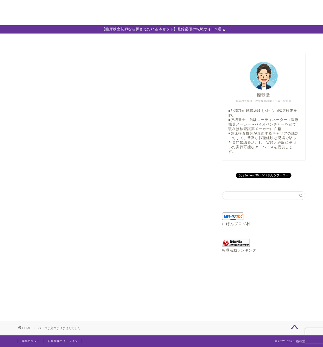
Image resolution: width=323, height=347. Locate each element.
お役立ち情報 (51, 284)
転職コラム (48, 304)
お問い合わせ (276, 40)
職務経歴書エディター (219, 40)
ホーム (46, 40)
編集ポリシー (31, 341)
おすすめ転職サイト (57, 277)
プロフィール (104, 40)
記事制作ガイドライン (63, 341)
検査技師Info (50, 297)
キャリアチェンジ (55, 291)
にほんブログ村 (236, 224)
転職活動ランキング (239, 250)
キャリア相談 (161, 40)
